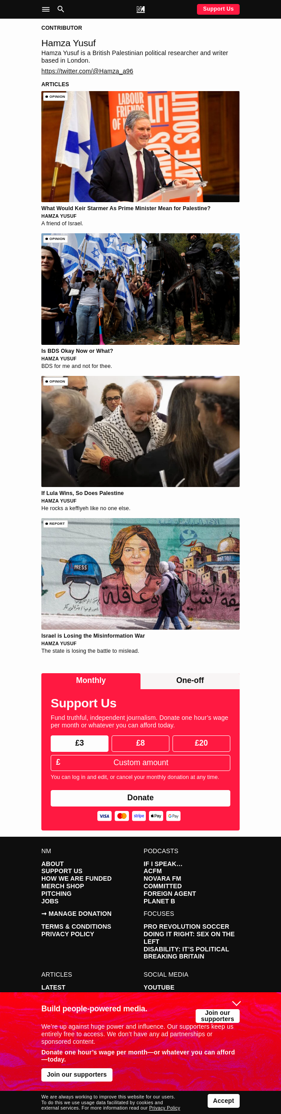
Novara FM (162, 878)
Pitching (56, 893)
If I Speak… (163, 863)
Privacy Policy (67, 934)
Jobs (50, 901)
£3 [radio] (79, 743)
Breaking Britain (174, 956)
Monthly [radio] (91, 680)
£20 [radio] (201, 743)
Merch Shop (62, 886)
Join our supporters (217, 1015)
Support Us (218, 9)
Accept (223, 1100)
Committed (163, 886)
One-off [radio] (190, 680)
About (52, 863)
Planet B (159, 901)
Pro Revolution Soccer (186, 926)
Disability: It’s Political (186, 949)
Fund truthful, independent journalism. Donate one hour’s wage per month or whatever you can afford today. (140, 721)
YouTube (159, 987)
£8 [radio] (140, 743)
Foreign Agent (170, 893)
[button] (48, 9)
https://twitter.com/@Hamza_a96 (87, 71)
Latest (53, 987)
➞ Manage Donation (76, 913)
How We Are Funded (76, 878)
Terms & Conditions (76, 926)
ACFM (153, 870)
